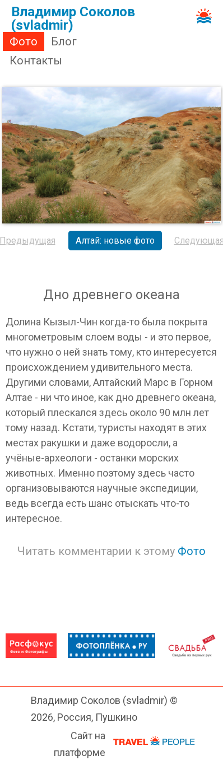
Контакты (36, 60)
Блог (64, 41)
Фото (24, 41)
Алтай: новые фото (115, 240)
